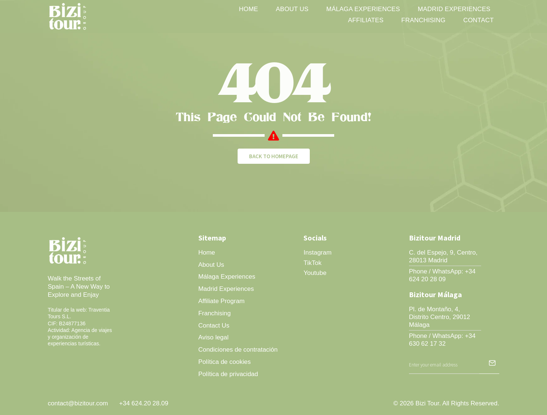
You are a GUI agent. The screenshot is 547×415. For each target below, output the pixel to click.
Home (248, 9)
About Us (292, 9)
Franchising (423, 20)
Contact (478, 20)
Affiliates (365, 20)
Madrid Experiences (454, 9)
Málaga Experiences (363, 9)
